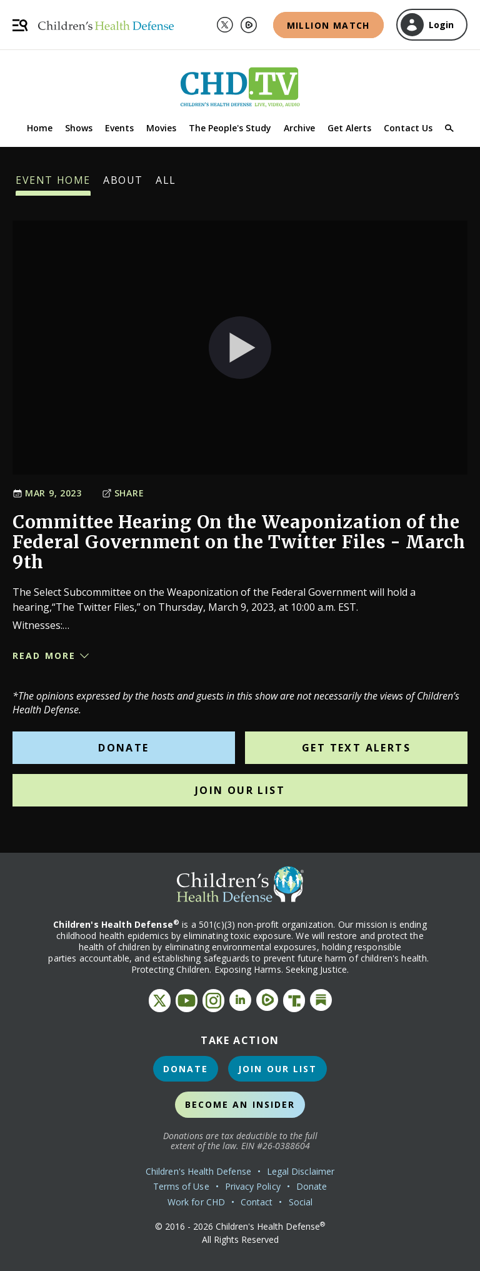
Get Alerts (349, 128)
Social (300, 1202)
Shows (78, 128)
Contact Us (408, 128)
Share (123, 493)
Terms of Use (181, 1186)
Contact (257, 1202)
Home (39, 128)
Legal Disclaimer (300, 1171)
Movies (161, 128)
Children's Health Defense (198, 1171)
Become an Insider (240, 1104)
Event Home (53, 184)
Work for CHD (196, 1202)
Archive (299, 128)
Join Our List (240, 790)
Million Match (328, 25)
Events (119, 128)
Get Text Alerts (356, 748)
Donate (123, 748)
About (123, 184)
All (166, 184)
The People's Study (230, 128)
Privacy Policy (253, 1186)
